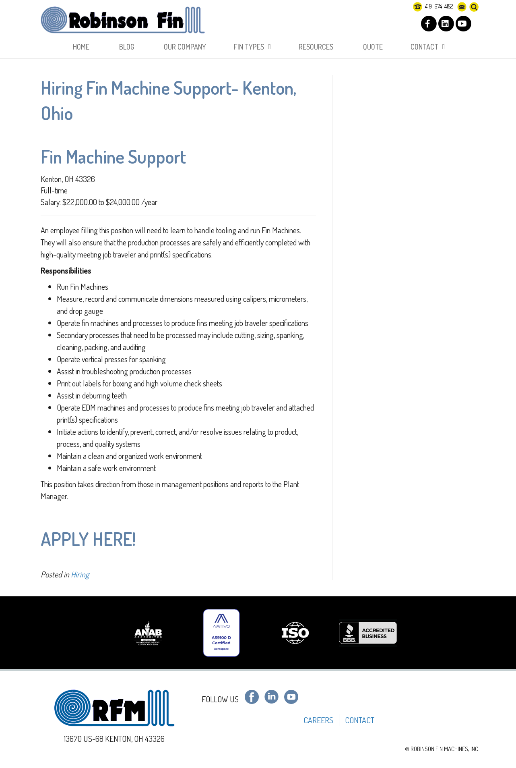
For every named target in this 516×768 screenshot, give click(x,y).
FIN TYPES (249, 46)
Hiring (80, 574)
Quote (373, 46)
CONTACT (424, 46)
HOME (81, 46)
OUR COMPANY (185, 46)
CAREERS (318, 720)
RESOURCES (316, 46)
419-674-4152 (433, 6)
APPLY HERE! (88, 538)
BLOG (126, 46)
